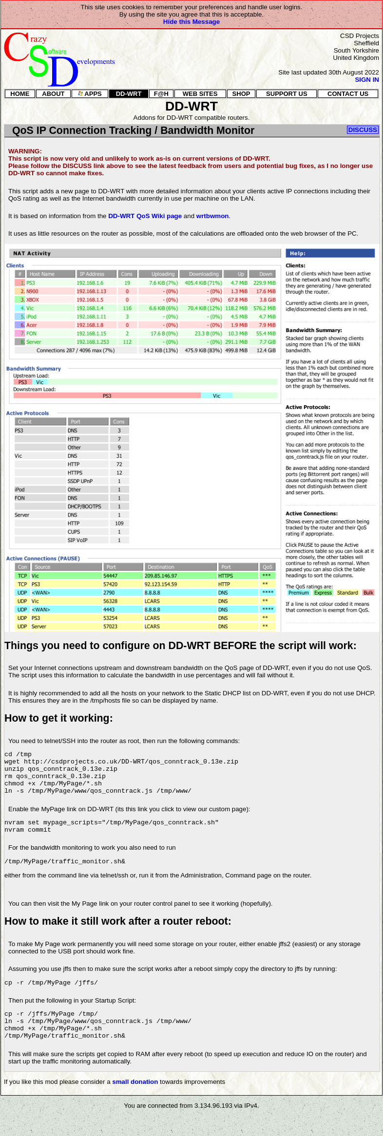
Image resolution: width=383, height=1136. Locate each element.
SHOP (241, 93)
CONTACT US (347, 93)
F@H (161, 93)
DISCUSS (362, 129)
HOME (19, 93)
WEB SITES (200, 93)
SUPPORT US (286, 93)
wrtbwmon (212, 216)
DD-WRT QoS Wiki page (145, 216)
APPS (90, 93)
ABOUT (53, 93)
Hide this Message (191, 21)
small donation (135, 1102)
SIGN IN (367, 79)
